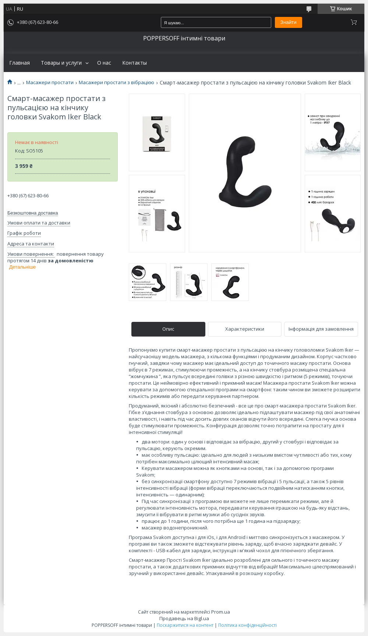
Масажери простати (50, 82)
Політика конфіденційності (247, 625)
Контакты (134, 63)
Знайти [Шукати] (288, 22)
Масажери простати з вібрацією (116, 82)
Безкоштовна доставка (32, 213)
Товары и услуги (61, 63)
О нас (104, 63)
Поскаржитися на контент (185, 625)
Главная (19, 63)
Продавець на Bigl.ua (184, 618)
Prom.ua (220, 611)
